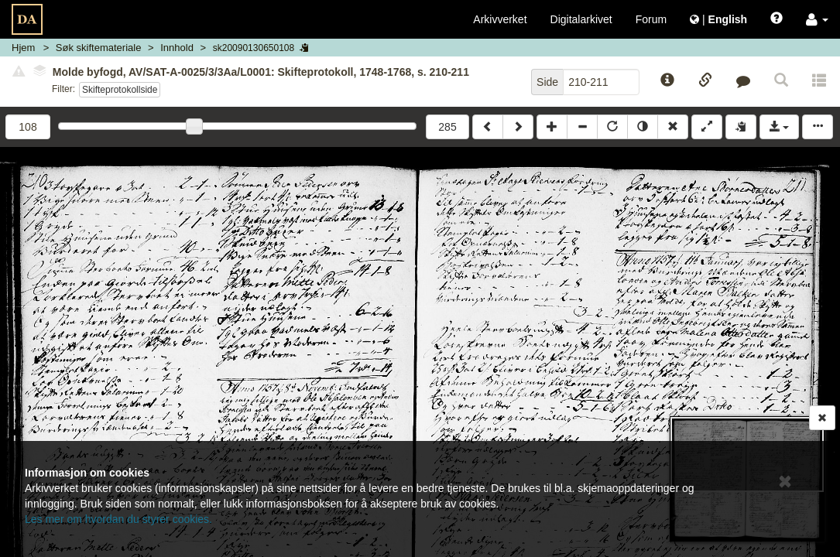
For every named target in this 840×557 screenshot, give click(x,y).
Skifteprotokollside (119, 89)
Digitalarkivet (581, 19)
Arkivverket (499, 19)
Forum (651, 19)
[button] (817, 19)
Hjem (23, 47)
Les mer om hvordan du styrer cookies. (118, 519)
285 (447, 127)
